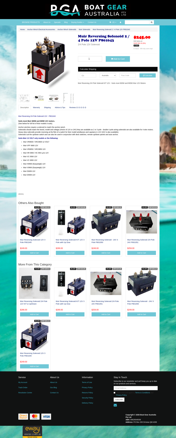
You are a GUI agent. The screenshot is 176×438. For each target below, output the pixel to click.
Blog (66, 22)
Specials (57, 22)
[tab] (24, 107)
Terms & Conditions (142, 393)
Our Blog (53, 387)
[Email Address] (136, 388)
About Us (46, 22)
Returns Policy (87, 393)
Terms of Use (87, 382)
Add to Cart (118, 59)
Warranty (36, 107)
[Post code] (128, 75)
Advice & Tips (60, 107)
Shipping (47, 107)
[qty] (88, 75)
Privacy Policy (87, 387)
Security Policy (87, 398)
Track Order (22, 387)
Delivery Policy (87, 403)
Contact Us (92, 22)
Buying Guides (77, 22)
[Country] (108, 75)
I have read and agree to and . (133, 394)
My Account (22, 382)
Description (24, 107)
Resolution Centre (25, 393)
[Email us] (115, 405)
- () (112, 22)
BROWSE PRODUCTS (31, 22)
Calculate (147, 75)
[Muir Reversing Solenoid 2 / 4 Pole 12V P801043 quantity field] (90, 59)
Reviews (77, 107)
